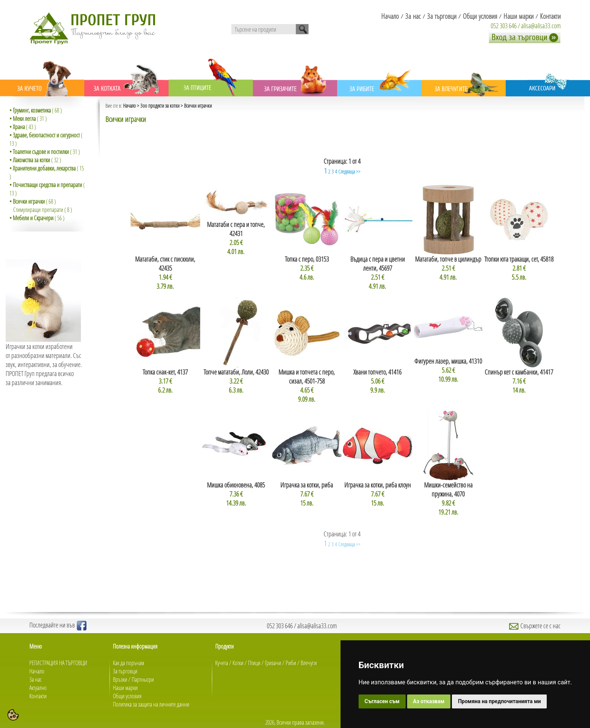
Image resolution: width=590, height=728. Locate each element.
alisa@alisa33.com (541, 25)
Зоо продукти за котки (159, 105)
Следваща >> (349, 171)
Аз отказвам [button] (429, 701)
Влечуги (309, 663)
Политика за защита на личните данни (151, 704)
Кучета (221, 663)
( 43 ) (22, 127)
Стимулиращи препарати (38, 210)
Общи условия (127, 696)
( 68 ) (35, 110)
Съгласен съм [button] (382, 701)
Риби (291, 663)
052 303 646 (504, 25)
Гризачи (273, 663)
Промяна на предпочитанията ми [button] (499, 701)
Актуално (38, 688)
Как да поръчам (128, 663)
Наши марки (125, 688)
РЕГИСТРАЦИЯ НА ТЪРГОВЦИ (58, 663)
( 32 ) (35, 160)
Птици (254, 663)
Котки (238, 663)
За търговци (125, 671)
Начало (129, 105)
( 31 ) (28, 118)
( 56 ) (36, 218)
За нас (35, 679)
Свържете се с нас (535, 625)
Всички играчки (198, 105)
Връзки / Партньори (133, 679)
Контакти (38, 696)
